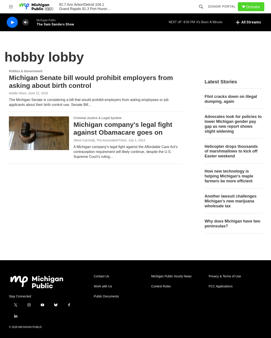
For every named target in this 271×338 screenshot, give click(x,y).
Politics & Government (25, 71)
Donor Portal (222, 6)
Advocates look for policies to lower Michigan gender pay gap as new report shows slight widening (233, 124)
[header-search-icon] (201, 7)
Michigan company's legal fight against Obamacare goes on (122, 128)
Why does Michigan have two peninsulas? (232, 223)
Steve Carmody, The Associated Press (99, 140)
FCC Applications (220, 286)
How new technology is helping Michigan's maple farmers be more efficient (229, 176)
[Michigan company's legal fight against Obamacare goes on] (39, 133)
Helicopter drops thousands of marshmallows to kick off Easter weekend (231, 151)
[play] (12, 22)
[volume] (25, 22)
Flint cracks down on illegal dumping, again (231, 99)
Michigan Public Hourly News (171, 276)
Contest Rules (161, 286)
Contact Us (101, 276)
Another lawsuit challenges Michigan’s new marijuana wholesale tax (231, 201)
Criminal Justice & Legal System (97, 118)
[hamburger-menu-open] (11, 6)
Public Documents (106, 296)
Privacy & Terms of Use (225, 276)
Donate (253, 6)
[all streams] (248, 22)
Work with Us (103, 286)
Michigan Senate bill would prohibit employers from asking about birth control (91, 81)
